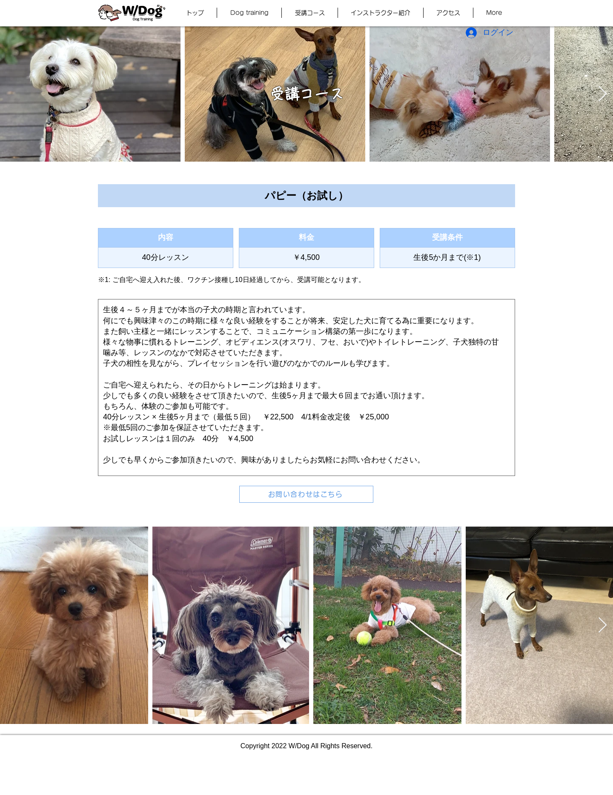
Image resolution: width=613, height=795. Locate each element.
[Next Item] (602, 94)
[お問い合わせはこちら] (306, 494)
